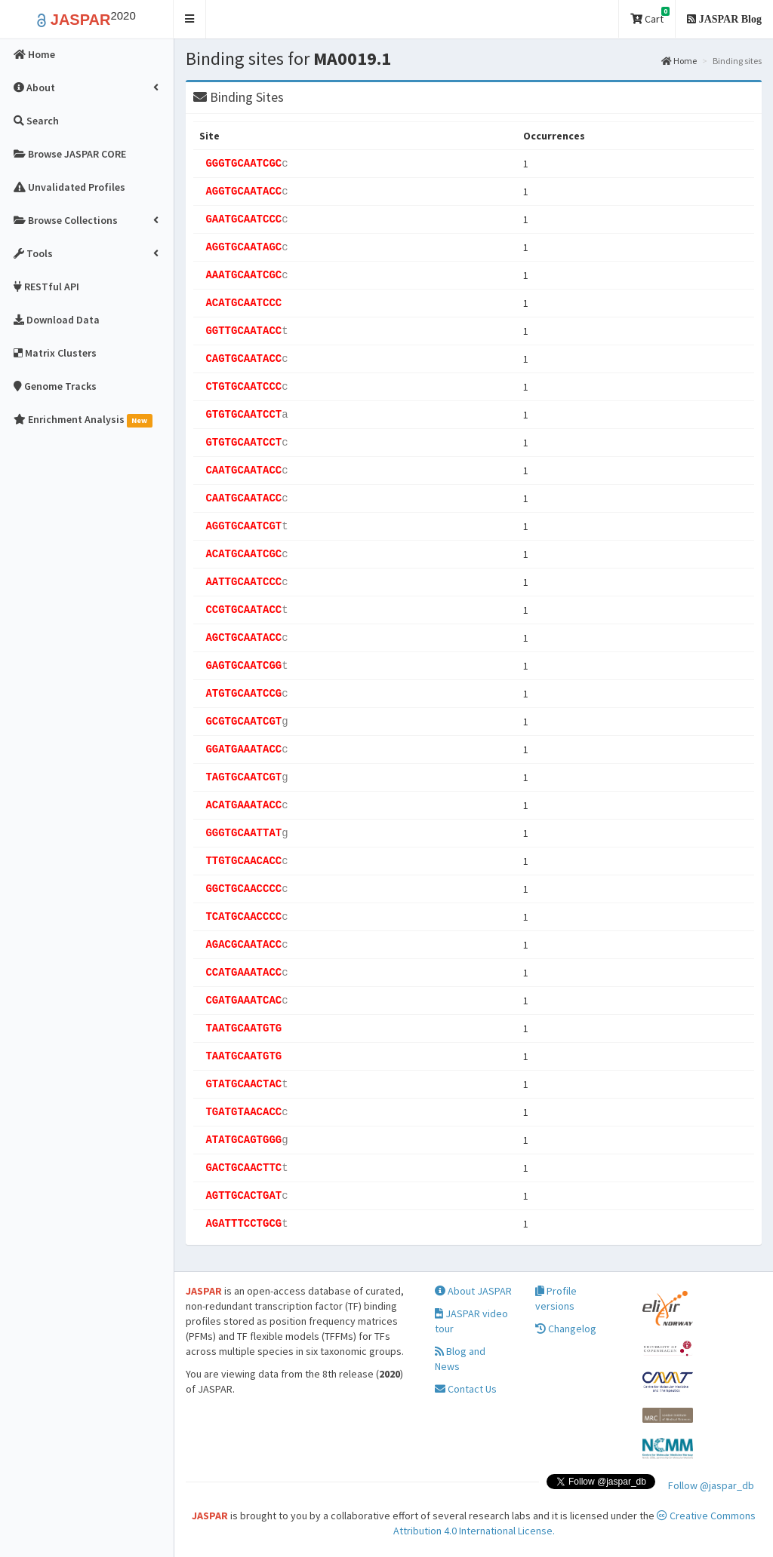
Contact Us (466, 1389)
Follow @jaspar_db (711, 1485)
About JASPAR (473, 1291)
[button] (190, 19)
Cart (650, 16)
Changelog (565, 1328)
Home (679, 60)
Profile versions (556, 1298)
